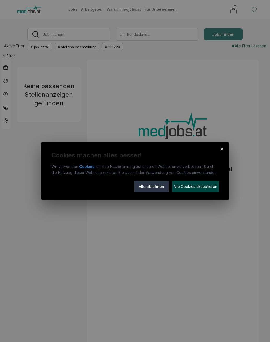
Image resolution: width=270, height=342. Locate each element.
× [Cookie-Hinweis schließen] (222, 148)
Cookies (86, 166)
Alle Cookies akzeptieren (195, 186)
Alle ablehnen (151, 186)
